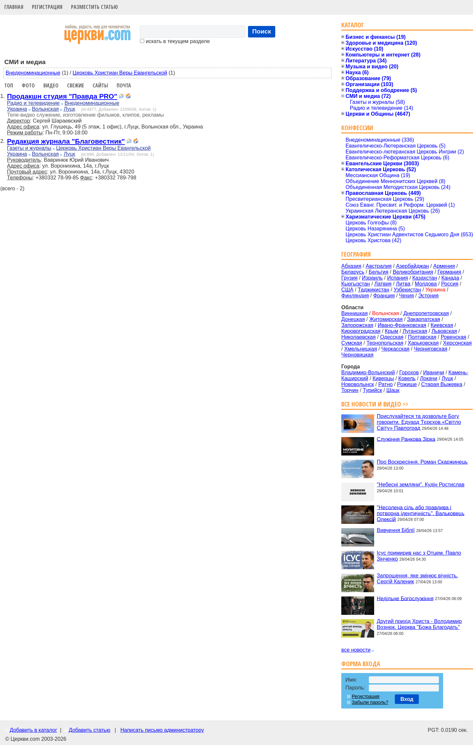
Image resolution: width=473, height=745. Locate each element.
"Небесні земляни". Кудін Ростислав (420, 484)
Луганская (415, 331)
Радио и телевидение (33, 103)
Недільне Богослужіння (405, 598)
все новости (356, 650)
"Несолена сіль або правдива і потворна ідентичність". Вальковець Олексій (420, 513)
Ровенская (453, 337)
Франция (384, 295)
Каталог (352, 24)
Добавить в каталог (33, 730)
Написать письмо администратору (162, 730)
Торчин (349, 390)
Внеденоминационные (33, 73)
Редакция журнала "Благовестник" (66, 141)
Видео (50, 85)
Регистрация (47, 7)
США (347, 289)
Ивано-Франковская (402, 325)
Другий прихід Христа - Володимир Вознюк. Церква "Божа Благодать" (419, 624)
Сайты (100, 85)
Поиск (261, 31)
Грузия (349, 278)
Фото (28, 85)
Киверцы (383, 378)
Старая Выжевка (441, 384)
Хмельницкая (360, 349)
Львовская (444, 331)
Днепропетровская (426, 313)
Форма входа (360, 663)
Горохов (409, 372)
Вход (407, 699)
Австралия (379, 266)
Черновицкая (357, 355)
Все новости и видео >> (375, 404)
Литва (403, 284)
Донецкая (353, 319)
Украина (17, 109)
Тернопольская (385, 343)
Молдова (426, 284)
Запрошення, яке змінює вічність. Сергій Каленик (417, 578)
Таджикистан (373, 289)
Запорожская (357, 325)
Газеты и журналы (29, 148)
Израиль (372, 278)
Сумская (351, 343)
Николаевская (358, 337)
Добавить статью (89, 730)
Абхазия (351, 266)
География (356, 254)
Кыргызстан (355, 284)
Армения (444, 266)
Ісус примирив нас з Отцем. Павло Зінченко (419, 556)
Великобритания (413, 272)
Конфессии (357, 127)
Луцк (69, 109)
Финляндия (355, 295)
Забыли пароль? (370, 702)
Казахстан (424, 278)
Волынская (45, 109)
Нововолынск (357, 384)
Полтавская (422, 337)
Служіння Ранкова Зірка (406, 439)
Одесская (391, 337)
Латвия (383, 284)
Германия (449, 272)
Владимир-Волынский (368, 372)
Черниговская (430, 349)
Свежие (75, 85)
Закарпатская (423, 319)
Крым (391, 331)
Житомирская (386, 319)
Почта (124, 85)
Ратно (385, 384)
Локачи (429, 378)
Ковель (407, 378)
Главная (13, 7)
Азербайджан (412, 266)
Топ (8, 85)
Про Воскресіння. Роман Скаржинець (422, 462)
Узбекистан (407, 289)
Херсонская (457, 343)
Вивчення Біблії (396, 530)
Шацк (392, 390)
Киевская (442, 325)
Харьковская (423, 343)
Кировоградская (360, 331)
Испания (397, 278)
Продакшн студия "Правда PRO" (62, 96)
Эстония (428, 295)
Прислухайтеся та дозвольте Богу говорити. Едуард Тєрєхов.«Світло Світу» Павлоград (419, 422)
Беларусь (352, 272)
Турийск (372, 390)
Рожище (407, 384)
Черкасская (395, 349)
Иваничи (433, 372)
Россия (449, 284)
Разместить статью (94, 7)
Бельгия (378, 272)
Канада (450, 278)
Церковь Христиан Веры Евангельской (120, 73)
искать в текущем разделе (175, 41)
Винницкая (354, 313)
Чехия (406, 295)
